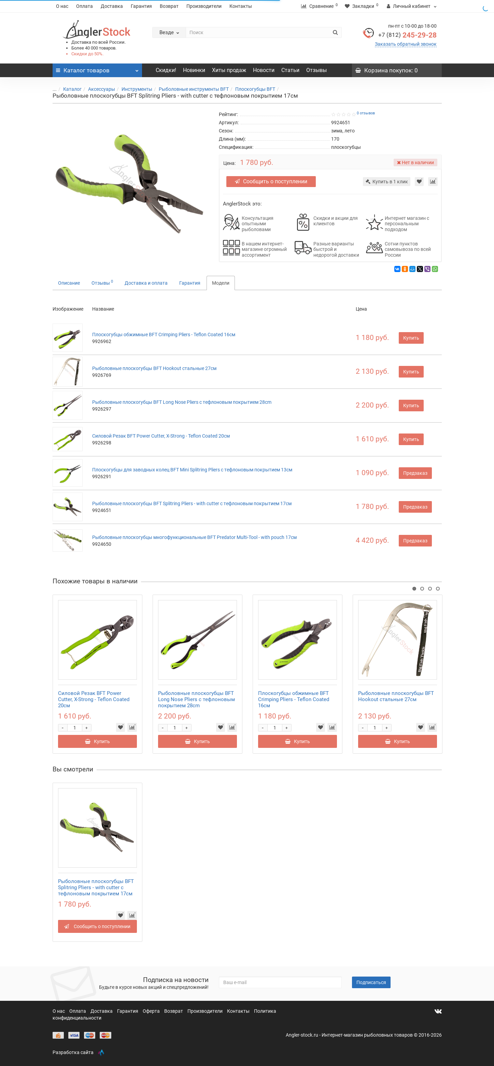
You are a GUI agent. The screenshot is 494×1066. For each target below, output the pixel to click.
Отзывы (316, 70)
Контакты (240, 6)
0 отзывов (366, 113)
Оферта (152, 1011)
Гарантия (141, 6)
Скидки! (166, 70)
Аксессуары (97, 89)
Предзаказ (415, 473)
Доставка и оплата (146, 283)
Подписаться (371, 982)
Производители (204, 6)
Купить (411, 338)
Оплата (84, 6)
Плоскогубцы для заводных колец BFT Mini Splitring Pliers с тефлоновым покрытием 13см (192, 469)
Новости (263, 70)
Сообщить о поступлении (271, 181)
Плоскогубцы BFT (251, 89)
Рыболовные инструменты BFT (190, 89)
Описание (69, 283)
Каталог (68, 89)
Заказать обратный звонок (406, 44)
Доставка (112, 6)
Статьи (290, 70)
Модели (220, 283)
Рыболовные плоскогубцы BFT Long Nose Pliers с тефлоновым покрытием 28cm (181, 402)
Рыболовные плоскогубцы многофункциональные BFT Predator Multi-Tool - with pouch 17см (194, 537)
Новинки (194, 70)
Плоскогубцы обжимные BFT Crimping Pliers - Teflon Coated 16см (163, 334)
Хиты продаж (229, 70)
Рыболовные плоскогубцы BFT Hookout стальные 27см (154, 368)
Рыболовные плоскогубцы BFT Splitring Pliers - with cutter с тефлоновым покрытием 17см (192, 503)
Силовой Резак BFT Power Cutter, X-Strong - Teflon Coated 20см (161, 436)
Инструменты (132, 89)
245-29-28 (407, 35)
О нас (62, 6)
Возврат (169, 6)
